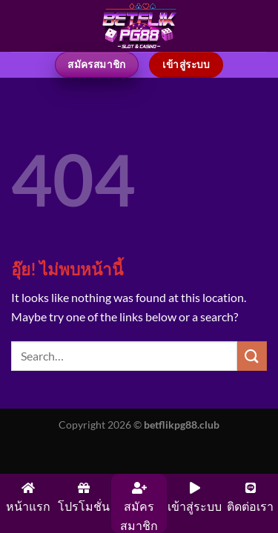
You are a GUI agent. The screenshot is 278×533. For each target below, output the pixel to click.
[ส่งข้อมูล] (252, 355)
